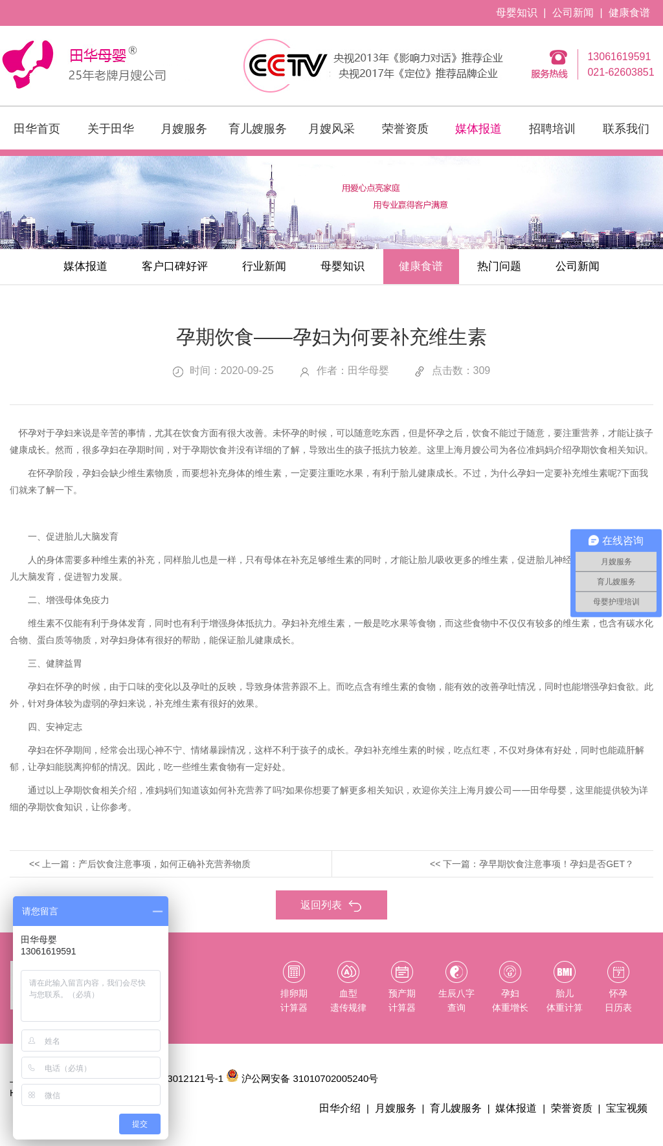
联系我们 (626, 128)
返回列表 (331, 909)
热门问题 (519, 268)
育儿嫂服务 (258, 128)
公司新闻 (573, 12)
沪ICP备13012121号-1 (174, 1082)
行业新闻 (255, 268)
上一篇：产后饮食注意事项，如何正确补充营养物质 (146, 868)
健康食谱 (629, 12)
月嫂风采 (331, 128)
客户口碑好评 (155, 268)
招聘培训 (552, 128)
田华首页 (37, 128)
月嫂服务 (184, 128)
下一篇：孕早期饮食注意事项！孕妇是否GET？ (538, 868)
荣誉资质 (405, 128)
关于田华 (110, 128)
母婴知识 (516, 12)
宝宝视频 (628, 1112)
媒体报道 (478, 128)
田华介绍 (352, 1112)
